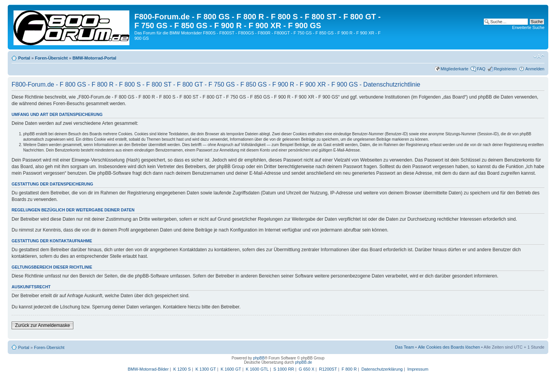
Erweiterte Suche (528, 27)
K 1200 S (182, 369)
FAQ (481, 68)
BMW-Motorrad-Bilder (148, 369)
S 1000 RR (283, 369)
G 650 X (306, 369)
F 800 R (349, 369)
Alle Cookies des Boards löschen (449, 347)
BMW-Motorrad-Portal (94, 58)
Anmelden (534, 68)
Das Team (404, 347)
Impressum (417, 369)
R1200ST (328, 369)
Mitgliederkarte (454, 68)
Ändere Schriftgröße (538, 56)
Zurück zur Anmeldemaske (42, 325)
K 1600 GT (230, 369)
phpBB (258, 358)
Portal (24, 58)
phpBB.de (303, 362)
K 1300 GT (205, 369)
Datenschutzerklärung (382, 369)
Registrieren (505, 68)
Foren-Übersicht (51, 58)
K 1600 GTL (257, 369)
